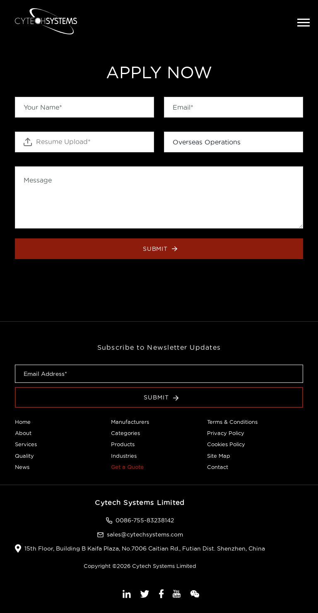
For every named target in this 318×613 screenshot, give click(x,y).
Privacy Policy (225, 433)
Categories (125, 433)
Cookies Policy (226, 444)
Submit (160, 248)
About (23, 433)
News (22, 467)
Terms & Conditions (232, 422)
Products (123, 444)
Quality (24, 456)
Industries (124, 456)
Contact (217, 467)
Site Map (218, 456)
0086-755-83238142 (145, 520)
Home (23, 422)
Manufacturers (130, 422)
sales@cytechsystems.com (145, 534)
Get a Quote (127, 467)
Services (26, 444)
